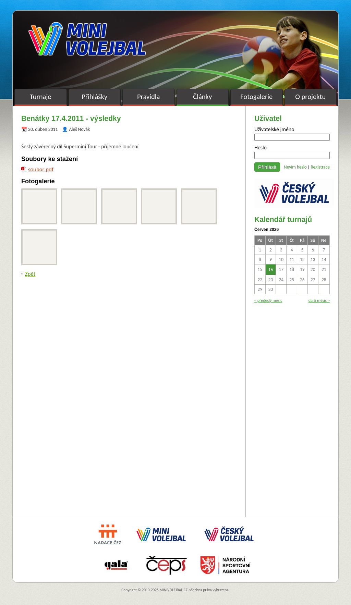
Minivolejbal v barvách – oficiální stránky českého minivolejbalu (87, 39)
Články (202, 96)
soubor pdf (40, 169)
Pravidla (148, 96)
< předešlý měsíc (268, 300)
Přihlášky (94, 96)
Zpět (30, 273)
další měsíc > (319, 300)
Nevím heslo (295, 167)
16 (270, 270)
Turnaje (40, 96)
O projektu (310, 96)
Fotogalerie (256, 96)
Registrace (320, 167)
